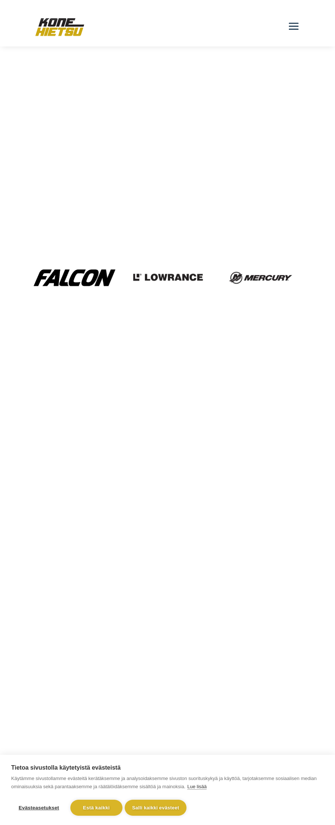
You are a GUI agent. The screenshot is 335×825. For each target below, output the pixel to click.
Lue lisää (197, 788)
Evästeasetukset (39, 808)
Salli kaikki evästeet (157, 808)
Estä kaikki (96, 808)
